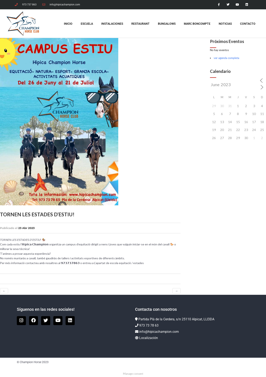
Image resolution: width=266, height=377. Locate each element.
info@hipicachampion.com (159, 332)
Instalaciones (112, 23)
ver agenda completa (226, 58)
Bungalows (167, 23)
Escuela (87, 23)
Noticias (225, 23)
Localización (148, 338)
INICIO (68, 23)
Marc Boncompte (197, 23)
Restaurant (140, 23)
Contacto (247, 23)
